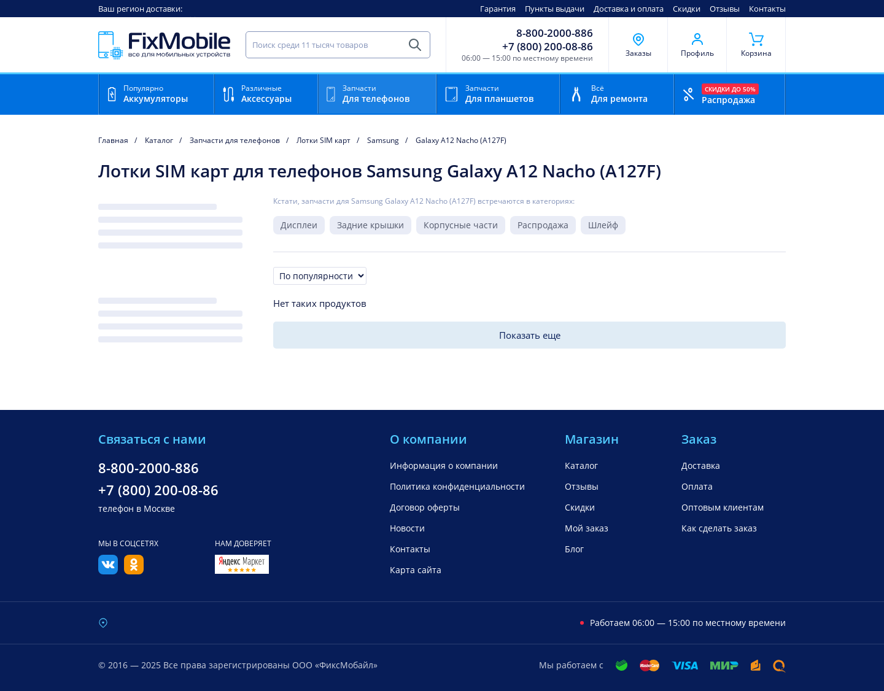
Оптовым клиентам (722, 507)
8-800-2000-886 (554, 33)
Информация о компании (444, 465)
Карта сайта (415, 570)
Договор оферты (425, 507)
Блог (574, 549)
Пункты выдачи (554, 8)
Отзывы (725, 8)
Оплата (697, 486)
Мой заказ (586, 528)
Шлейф (603, 225)
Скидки (686, 8)
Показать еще (529, 335)
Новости (407, 528)
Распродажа (543, 225)
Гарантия (498, 8)
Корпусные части (461, 225)
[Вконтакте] (108, 571)
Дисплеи (299, 225)
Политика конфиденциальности (457, 486)
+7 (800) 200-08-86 (547, 46)
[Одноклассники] (134, 571)
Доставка (700, 465)
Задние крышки (370, 225)
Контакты (767, 8)
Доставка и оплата (629, 8)
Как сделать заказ (719, 528)
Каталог (581, 465)
